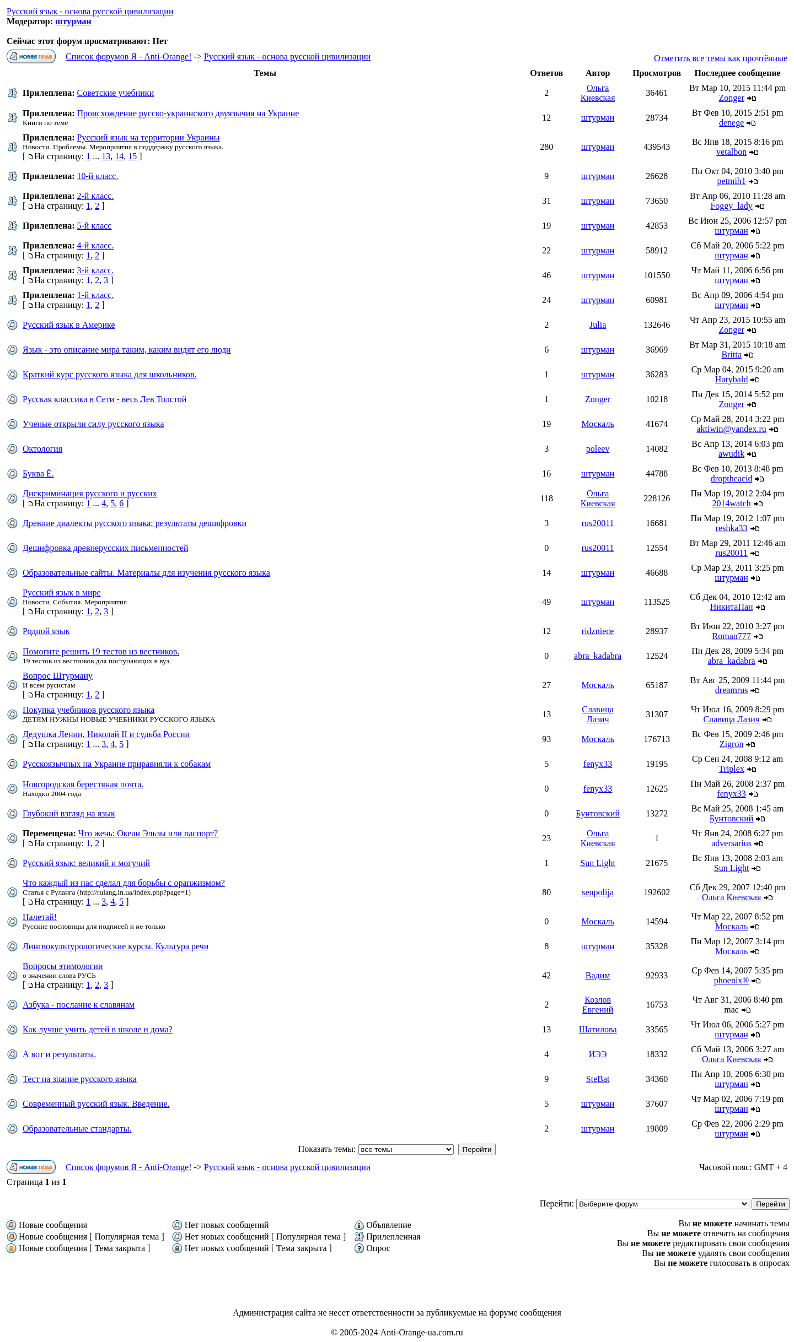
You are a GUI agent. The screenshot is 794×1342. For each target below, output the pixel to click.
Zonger (731, 97)
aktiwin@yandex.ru (731, 429)
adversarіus (731, 843)
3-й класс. (95, 270)
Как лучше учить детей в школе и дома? (98, 1029)
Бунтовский (598, 813)
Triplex (731, 768)
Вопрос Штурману (58, 675)
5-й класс (94, 225)
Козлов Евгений (597, 1004)
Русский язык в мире (62, 592)
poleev (598, 448)
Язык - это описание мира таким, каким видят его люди (127, 349)
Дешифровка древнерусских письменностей (105, 548)
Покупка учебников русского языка (88, 710)
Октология (42, 448)
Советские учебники (115, 93)
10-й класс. (97, 176)
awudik (731, 453)
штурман (73, 21)
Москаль (597, 424)
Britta (731, 354)
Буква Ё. (38, 473)
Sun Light (597, 863)
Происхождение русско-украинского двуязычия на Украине (188, 113)
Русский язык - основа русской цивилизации (90, 11)
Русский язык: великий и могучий (86, 863)
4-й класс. (95, 245)
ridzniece (598, 631)
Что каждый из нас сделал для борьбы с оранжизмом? (124, 883)
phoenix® (731, 980)
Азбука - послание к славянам (79, 1004)
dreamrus (731, 690)
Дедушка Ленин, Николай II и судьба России (106, 734)
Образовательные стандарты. (77, 1128)
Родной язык (46, 631)
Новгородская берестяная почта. (83, 784)
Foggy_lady (731, 205)
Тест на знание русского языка (80, 1079)
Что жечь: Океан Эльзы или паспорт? (148, 833)
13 (105, 156)
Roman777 (731, 636)
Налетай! (40, 917)
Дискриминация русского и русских (90, 493)
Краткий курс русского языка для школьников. (110, 374)
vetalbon (731, 151)
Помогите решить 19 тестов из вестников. (101, 651)
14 (119, 156)
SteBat (598, 1079)
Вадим (598, 975)
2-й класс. (95, 196)
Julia (597, 324)
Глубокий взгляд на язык (69, 813)
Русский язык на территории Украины (148, 137)
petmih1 (731, 181)
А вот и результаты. (59, 1054)
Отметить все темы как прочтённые (720, 58)
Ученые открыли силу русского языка (93, 424)
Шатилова (598, 1029)
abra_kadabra (597, 656)
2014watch (731, 503)
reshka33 (732, 528)
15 (132, 156)
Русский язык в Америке (69, 324)
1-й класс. (95, 295)
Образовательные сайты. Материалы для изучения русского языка (146, 572)
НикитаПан (731, 607)
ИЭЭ (598, 1054)
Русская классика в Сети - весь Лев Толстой (104, 399)
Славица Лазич (598, 714)
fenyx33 (597, 764)
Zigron (732, 744)
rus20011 (598, 523)
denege (731, 122)
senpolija (598, 892)
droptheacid (732, 478)
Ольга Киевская (598, 92)
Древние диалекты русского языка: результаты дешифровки (134, 523)
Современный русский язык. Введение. (96, 1103)
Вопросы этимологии (63, 966)
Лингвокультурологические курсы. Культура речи (115, 946)
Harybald (731, 379)
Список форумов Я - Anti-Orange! (128, 56)
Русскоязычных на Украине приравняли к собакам (117, 764)
